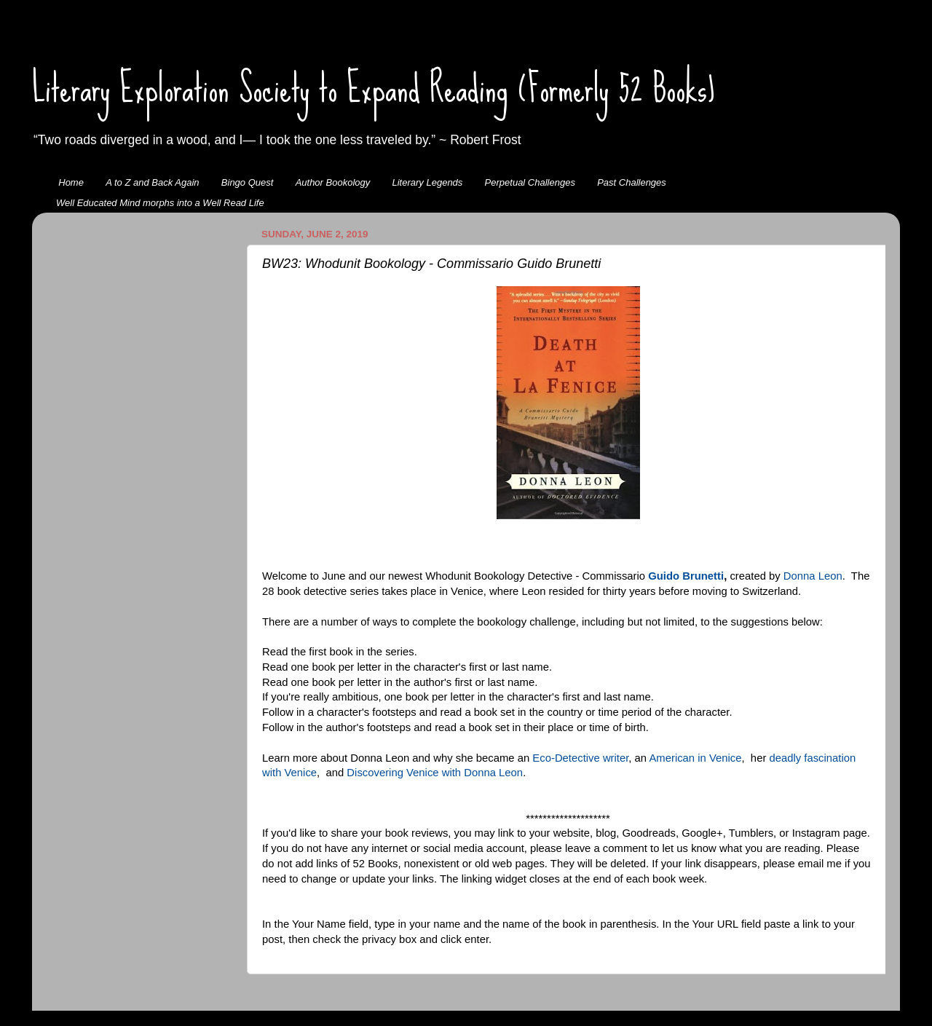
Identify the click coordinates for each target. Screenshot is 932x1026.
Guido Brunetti (686, 576)
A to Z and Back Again (152, 182)
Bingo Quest (247, 182)
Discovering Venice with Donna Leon (435, 772)
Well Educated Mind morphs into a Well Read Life (160, 202)
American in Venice (695, 758)
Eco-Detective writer (580, 758)
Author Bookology (333, 182)
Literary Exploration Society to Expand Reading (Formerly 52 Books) (373, 88)
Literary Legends (427, 182)
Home (71, 182)
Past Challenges (631, 182)
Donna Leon (812, 576)
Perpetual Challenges (530, 182)
